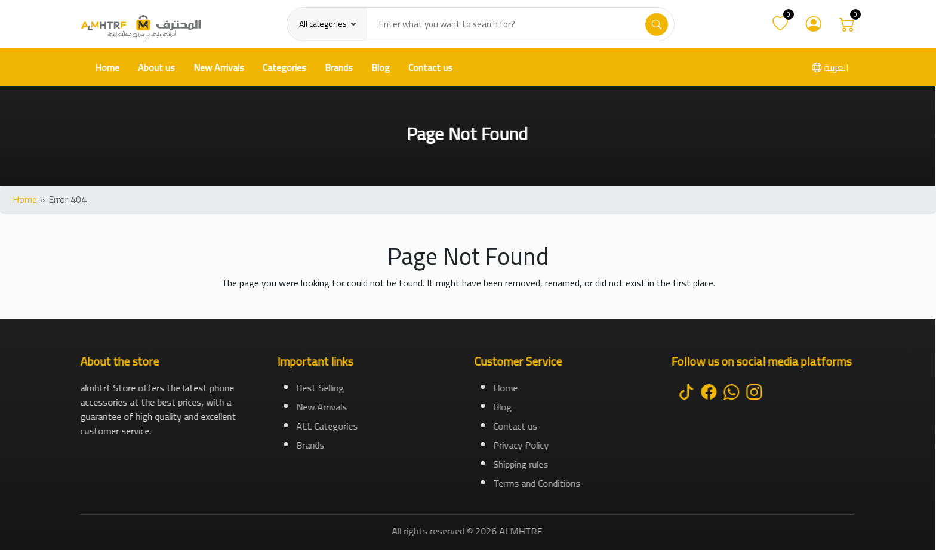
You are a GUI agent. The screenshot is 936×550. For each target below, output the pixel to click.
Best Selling (320, 388)
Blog (380, 67)
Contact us (430, 67)
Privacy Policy (521, 445)
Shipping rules (521, 464)
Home (107, 67)
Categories (284, 67)
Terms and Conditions (537, 483)
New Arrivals (218, 67)
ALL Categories (327, 426)
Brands (339, 67)
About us (156, 67)
